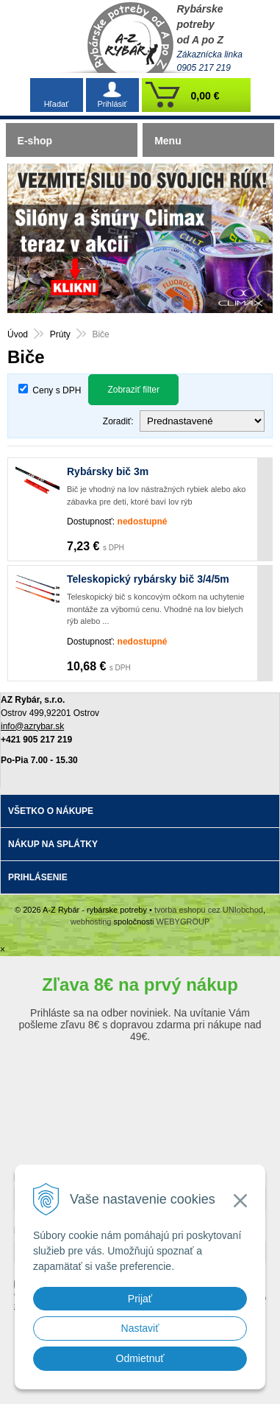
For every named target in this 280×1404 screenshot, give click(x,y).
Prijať (140, 1299)
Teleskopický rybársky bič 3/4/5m (148, 579)
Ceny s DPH (56, 390)
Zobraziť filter (133, 390)
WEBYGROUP (183, 921)
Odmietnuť (140, 1358)
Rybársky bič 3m (107, 471)
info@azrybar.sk (32, 726)
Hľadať (56, 103)
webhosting (91, 921)
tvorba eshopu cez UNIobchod (208, 909)
